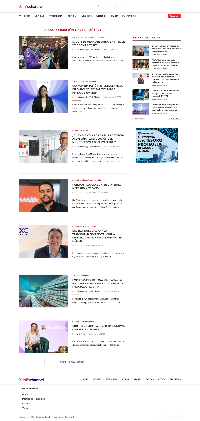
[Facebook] (99, 6)
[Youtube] (120, 6)
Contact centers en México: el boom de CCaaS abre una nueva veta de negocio (166, 48)
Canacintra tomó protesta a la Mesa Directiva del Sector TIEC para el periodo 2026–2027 (97, 89)
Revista (114, 16)
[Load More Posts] (72, 362)
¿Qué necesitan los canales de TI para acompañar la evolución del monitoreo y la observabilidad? (98, 139)
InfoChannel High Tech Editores (87, 50)
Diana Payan (80, 334)
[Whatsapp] (125, 6)
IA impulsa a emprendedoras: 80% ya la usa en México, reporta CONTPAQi (165, 93)
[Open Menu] (20, 16)
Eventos (100, 16)
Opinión (72, 16)
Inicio (27, 16)
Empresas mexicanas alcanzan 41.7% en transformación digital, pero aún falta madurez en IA (97, 283)
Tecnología (55, 16)
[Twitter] (104, 6)
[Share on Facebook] (96, 66)
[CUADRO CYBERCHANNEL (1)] (157, 129)
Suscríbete (175, 16)
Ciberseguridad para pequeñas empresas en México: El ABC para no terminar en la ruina (166, 107)
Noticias (39, 16)
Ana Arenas (79, 193)
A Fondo (86, 16)
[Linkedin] (114, 6)
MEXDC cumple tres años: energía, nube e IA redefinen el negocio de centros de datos (165, 62)
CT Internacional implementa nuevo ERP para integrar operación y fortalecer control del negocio (165, 78)
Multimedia (128, 16)
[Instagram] (109, 6)
